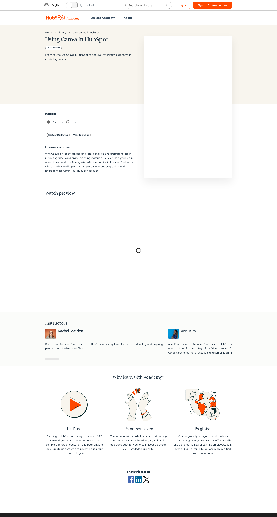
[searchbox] (148, 5)
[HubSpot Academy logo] (63, 17)
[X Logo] (146, 479)
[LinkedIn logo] (139, 479)
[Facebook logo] (131, 479)
